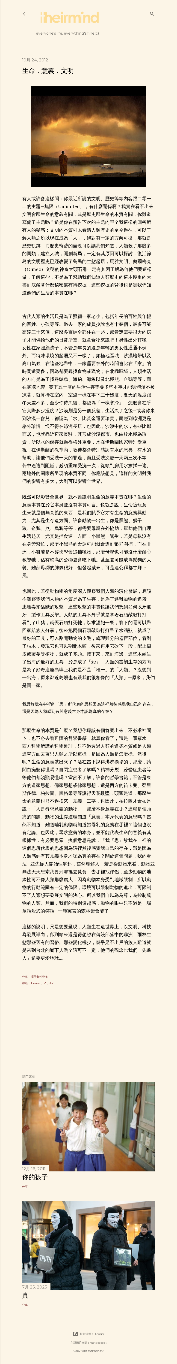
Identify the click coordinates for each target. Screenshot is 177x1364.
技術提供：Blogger (88, 1334)
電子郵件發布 (39, 976)
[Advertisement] (88, 1030)
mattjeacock (98, 1342)
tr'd (45, 983)
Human (36, 983)
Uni (51, 983)
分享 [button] (25, 976)
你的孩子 (35, 1177)
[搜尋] (152, 12)
